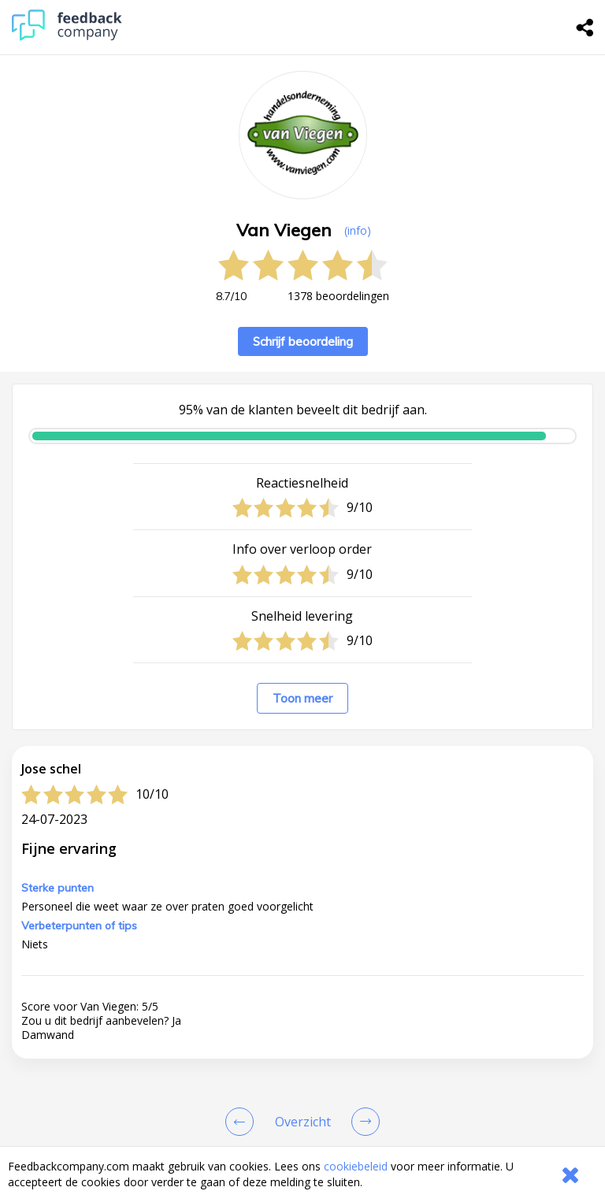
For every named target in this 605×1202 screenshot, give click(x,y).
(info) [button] (357, 230)
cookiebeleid (356, 1166)
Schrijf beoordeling (303, 341)
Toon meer (302, 698)
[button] (302, 1083)
